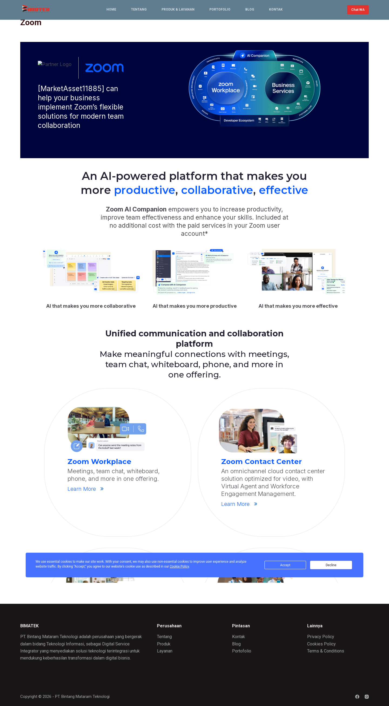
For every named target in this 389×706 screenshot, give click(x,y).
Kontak (276, 9)
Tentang (139, 9)
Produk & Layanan (178, 9)
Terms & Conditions (325, 651)
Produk (163, 644)
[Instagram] (367, 697)
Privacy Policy (320, 636)
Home (111, 9)
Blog (249, 9)
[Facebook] (357, 697)
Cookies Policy (321, 644)
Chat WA (358, 10)
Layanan (164, 651)
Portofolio (219, 9)
